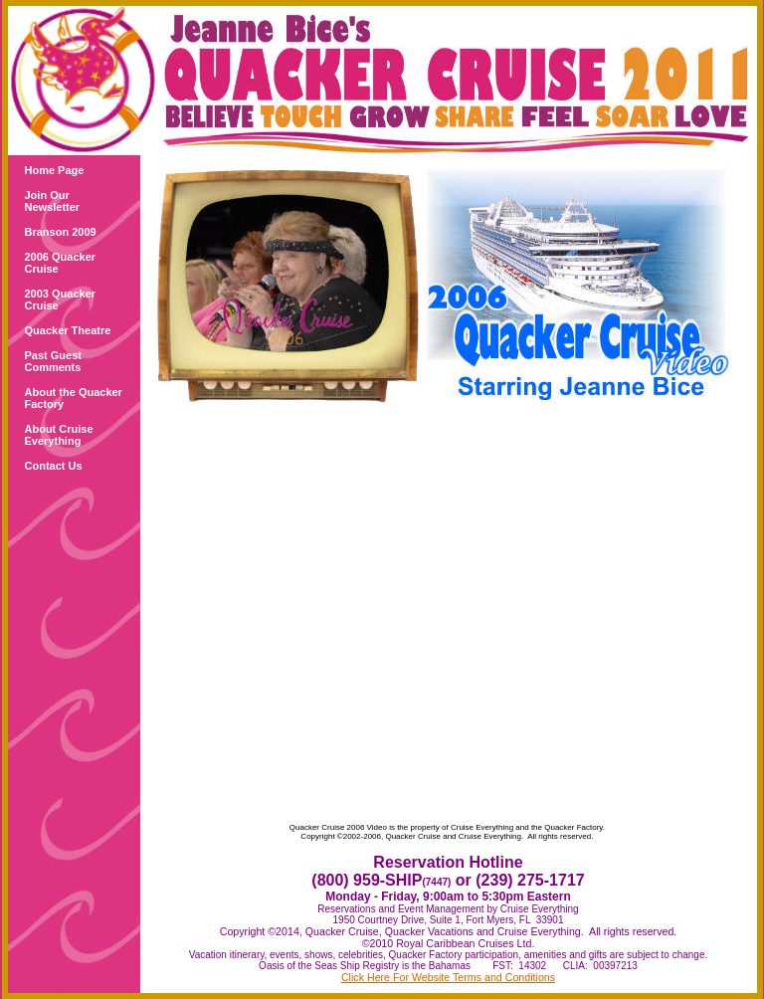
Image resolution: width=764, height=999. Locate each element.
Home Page (55, 170)
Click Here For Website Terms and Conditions (448, 977)
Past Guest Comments (53, 361)
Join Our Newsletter (53, 201)
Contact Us (54, 466)
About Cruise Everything (59, 435)
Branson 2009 (60, 232)
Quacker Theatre (68, 330)
